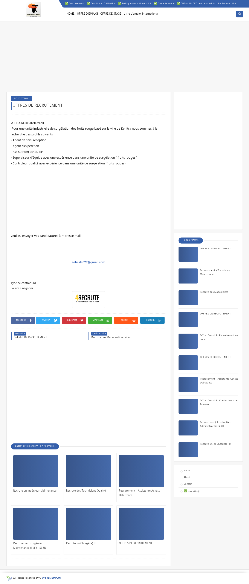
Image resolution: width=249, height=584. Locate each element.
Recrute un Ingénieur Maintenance (35, 491)
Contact (188, 484)
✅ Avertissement (74, 4)
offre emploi (21, 98)
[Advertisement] (124, 58)
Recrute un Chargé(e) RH (81, 543)
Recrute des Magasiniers (214, 292)
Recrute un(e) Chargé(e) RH (216, 444)
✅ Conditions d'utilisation (101, 4)
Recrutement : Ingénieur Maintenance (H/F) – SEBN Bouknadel (29, 546)
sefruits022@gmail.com (88, 262)
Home (187, 471)
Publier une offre (227, 4)
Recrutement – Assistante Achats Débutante (139, 493)
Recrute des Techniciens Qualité (86, 491)
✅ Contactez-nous (164, 4)
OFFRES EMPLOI (51, 578)
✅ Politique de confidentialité (134, 4)
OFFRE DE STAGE (110, 14)
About (187, 477)
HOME (71, 14)
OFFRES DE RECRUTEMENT (135, 543)
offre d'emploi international (141, 14)
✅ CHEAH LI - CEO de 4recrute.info (196, 4)
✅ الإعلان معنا (192, 491)
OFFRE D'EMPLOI (87, 14)
